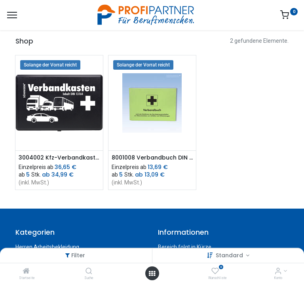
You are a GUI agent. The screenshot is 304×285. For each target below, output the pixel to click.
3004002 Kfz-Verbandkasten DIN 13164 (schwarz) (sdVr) (59, 158)
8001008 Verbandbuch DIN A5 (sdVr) (152, 158)
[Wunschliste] (215, 271)
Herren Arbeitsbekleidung (47, 247)
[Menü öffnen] (152, 273)
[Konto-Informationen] (278, 271)
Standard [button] (230, 255)
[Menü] (12, 15)
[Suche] (89, 271)
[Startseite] (26, 271)
